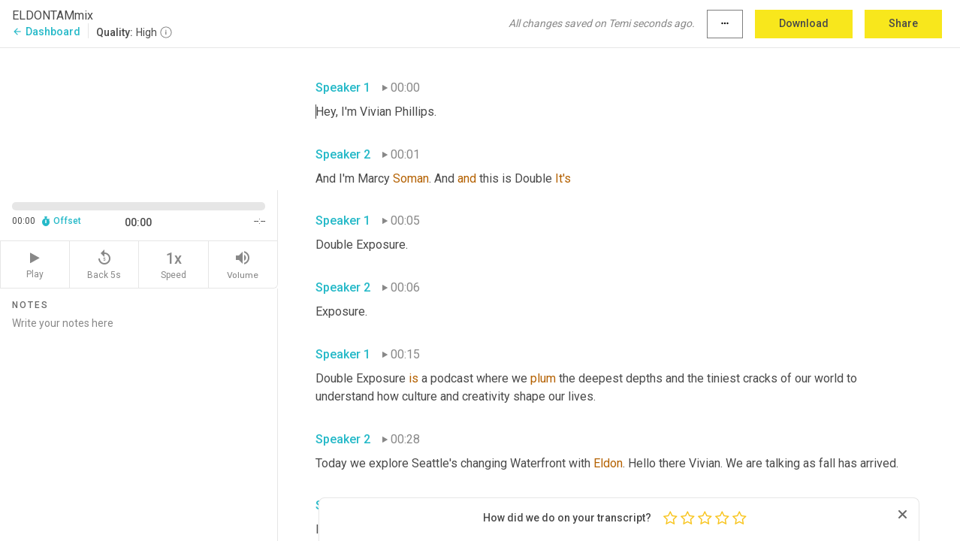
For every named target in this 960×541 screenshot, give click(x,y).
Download (804, 23)
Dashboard (46, 32)
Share (903, 23)
